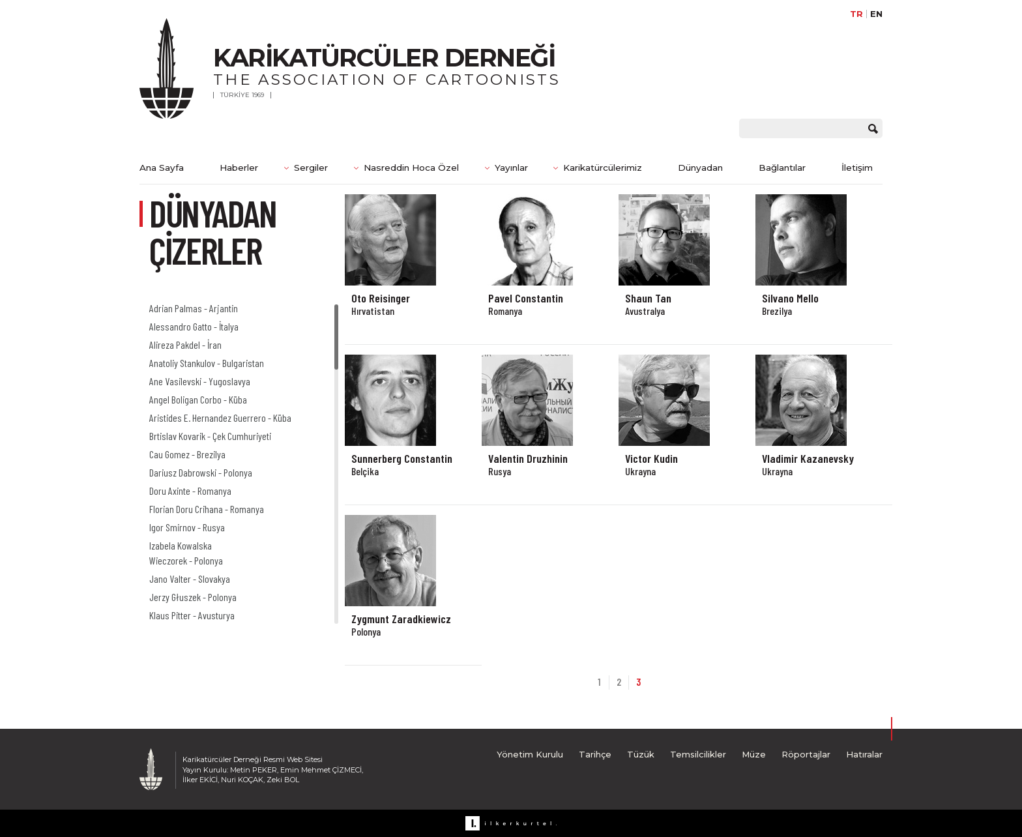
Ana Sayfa (161, 167)
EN (876, 14)
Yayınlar (511, 167)
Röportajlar (805, 754)
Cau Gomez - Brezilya (187, 454)
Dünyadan (700, 167)
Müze (754, 754)
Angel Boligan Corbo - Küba (198, 399)
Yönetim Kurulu (530, 754)
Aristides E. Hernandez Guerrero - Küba (220, 417)
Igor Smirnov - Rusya (187, 527)
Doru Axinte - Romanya (190, 490)
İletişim (857, 167)
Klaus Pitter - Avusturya (192, 615)
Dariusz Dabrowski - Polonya (200, 472)
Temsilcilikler (698, 754)
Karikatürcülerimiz (602, 167)
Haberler (239, 167)
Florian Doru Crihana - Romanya (206, 509)
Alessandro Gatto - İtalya (194, 326)
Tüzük (640, 754)
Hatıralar (864, 754)
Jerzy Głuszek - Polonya (193, 597)
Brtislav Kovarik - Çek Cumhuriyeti (210, 436)
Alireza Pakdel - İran (185, 344)
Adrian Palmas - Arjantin (193, 308)
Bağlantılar (782, 167)
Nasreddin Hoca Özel (411, 167)
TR (856, 14)
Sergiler (311, 167)
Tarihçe (595, 754)
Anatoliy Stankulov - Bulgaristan (206, 363)
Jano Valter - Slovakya (189, 578)
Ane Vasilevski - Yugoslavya (199, 381)
